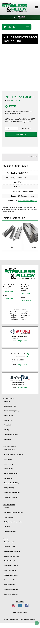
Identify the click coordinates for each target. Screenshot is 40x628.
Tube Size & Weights (10, 570)
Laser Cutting (8, 459)
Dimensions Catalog (10, 546)
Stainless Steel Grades (11, 589)
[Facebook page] (27, 605)
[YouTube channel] (13, 605)
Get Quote (21, 134)
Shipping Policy (9, 420)
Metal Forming (8, 464)
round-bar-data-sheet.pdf (27, 201)
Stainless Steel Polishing (11, 483)
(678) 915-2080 (22, 341)
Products (17, 27)
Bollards (6, 507)
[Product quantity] (11, 128)
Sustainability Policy (10, 406)
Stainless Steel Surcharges (12, 551)
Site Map (6, 430)
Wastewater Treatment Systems (13, 512)
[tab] (19, 157)
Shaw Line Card (9, 542)
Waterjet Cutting (9, 487)
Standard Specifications (11, 594)
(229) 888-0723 (26, 300)
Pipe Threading (8, 469)
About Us (7, 401)
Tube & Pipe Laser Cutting (12, 492)
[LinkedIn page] (20, 605)
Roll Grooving (8, 478)
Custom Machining (9, 450)
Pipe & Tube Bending (10, 497)
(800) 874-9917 (26, 293)
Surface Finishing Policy (11, 411)
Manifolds (7, 526)
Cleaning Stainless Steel (11, 556)
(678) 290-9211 (22, 387)
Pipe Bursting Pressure (11, 565)
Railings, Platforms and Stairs (13, 522)
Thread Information (10, 580)
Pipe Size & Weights (10, 561)
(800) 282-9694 (9, 291)
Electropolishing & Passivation (13, 454)
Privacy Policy (8, 415)
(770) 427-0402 (9, 298)
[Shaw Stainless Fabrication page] (20, 377)
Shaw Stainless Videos (20, 612)
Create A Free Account (11, 434)
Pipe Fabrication (9, 517)
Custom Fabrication (10, 531)
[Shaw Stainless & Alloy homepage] (20, 273)
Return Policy (8, 425)
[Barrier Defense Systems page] (20, 331)
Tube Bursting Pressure (11, 575)
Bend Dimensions (9, 584)
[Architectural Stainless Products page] (20, 354)
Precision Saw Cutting (10, 473)
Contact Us (7, 439)
